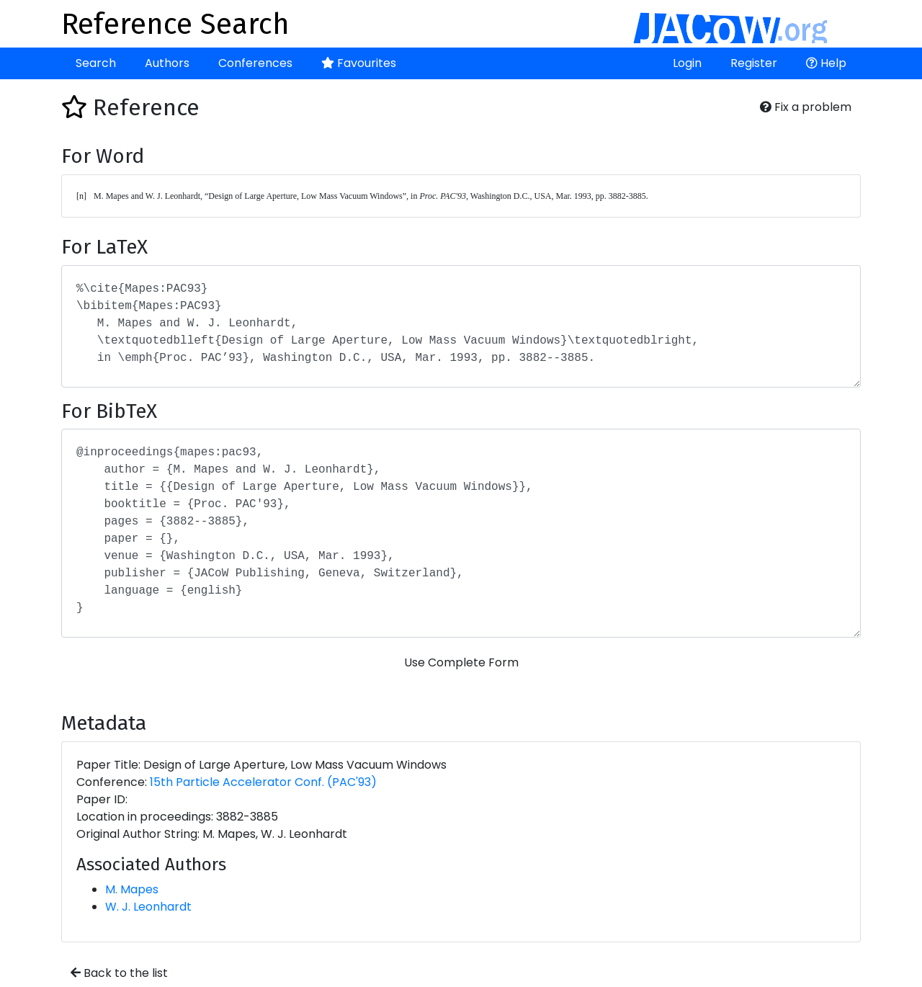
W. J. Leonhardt (148, 906)
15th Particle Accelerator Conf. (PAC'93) (263, 782)
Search (96, 63)
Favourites (358, 63)
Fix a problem (805, 107)
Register (753, 63)
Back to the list (119, 973)
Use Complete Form (461, 662)
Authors (167, 63)
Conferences (255, 63)
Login (687, 63)
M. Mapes (131, 889)
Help (826, 63)
